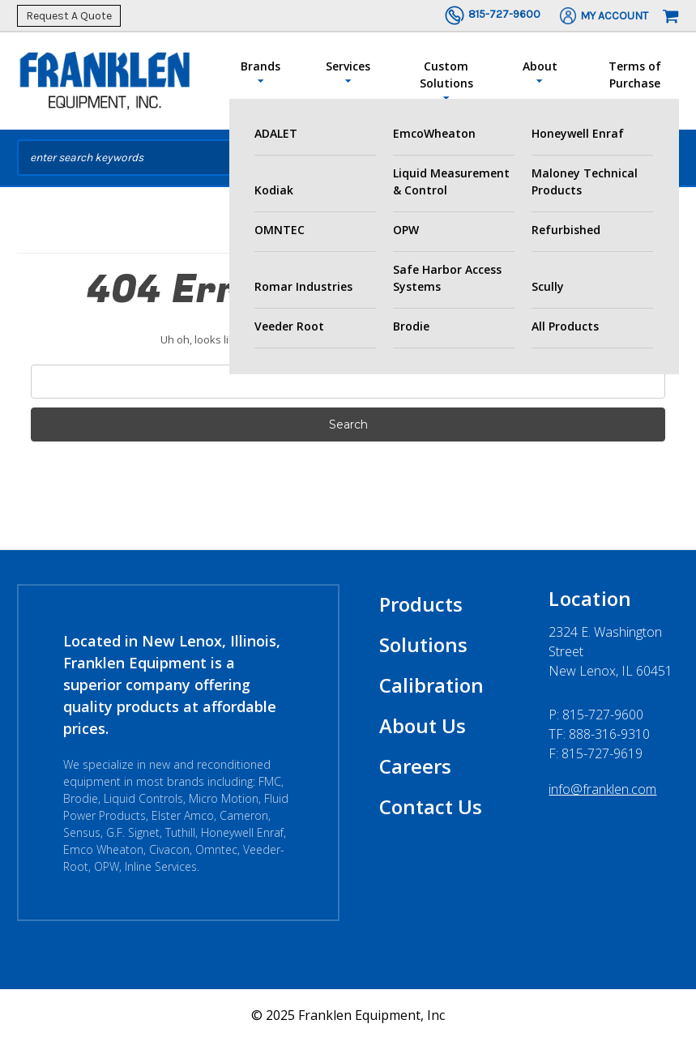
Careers (415, 766)
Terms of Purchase (634, 74)
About (540, 72)
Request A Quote (69, 16)
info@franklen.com (602, 789)
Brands (260, 72)
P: (596, 714)
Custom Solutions (446, 81)
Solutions (423, 644)
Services (348, 72)
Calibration (431, 685)
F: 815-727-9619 (596, 753)
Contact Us (430, 806)
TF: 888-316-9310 (599, 734)
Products (421, 604)
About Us (422, 725)
